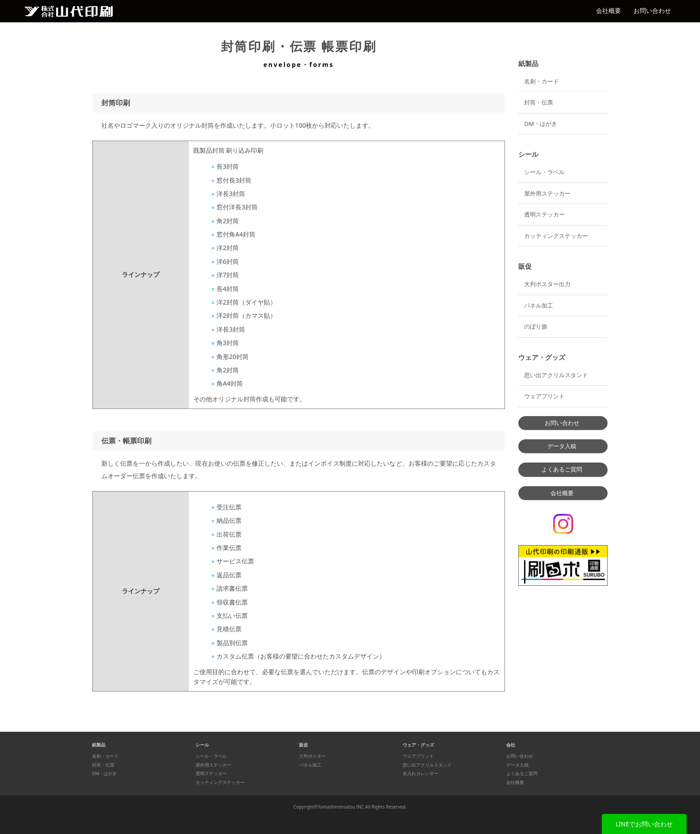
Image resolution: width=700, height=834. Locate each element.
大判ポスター (312, 756)
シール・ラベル (544, 172)
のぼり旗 (535, 326)
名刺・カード (541, 81)
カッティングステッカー (556, 236)
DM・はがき (540, 124)
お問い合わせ (652, 10)
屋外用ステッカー (547, 193)
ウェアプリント (544, 396)
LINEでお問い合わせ (644, 824)
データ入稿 (561, 446)
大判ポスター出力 (547, 284)
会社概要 (608, 10)
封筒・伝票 (538, 102)
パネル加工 (538, 305)
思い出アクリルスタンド (556, 375)
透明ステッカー (544, 214)
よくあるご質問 (562, 469)
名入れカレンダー (420, 773)
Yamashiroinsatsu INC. (341, 807)
